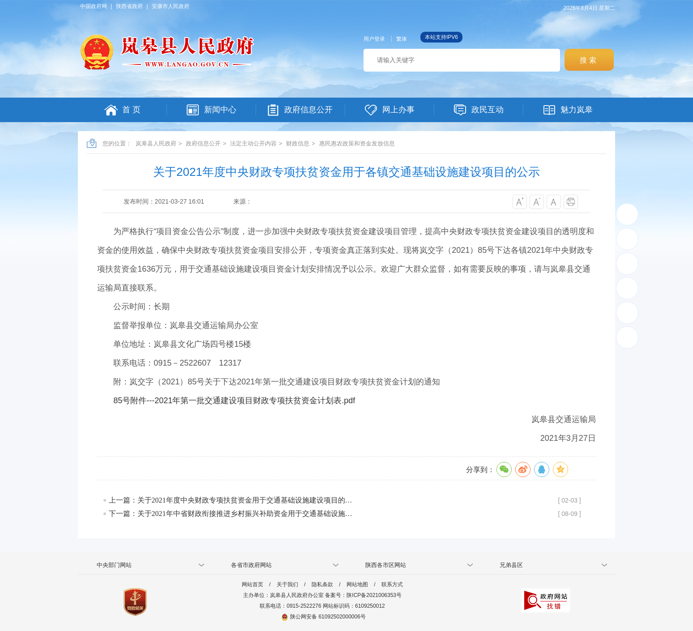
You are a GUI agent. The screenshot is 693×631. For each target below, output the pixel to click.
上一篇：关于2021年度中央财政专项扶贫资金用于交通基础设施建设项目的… (230, 500)
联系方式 (392, 584)
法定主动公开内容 (253, 143)
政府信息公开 (203, 143)
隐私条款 (322, 584)
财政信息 (297, 143)
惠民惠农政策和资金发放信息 (357, 143)
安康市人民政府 (170, 6)
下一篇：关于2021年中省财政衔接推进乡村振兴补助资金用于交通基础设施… (230, 513)
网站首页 (252, 584)
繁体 (401, 39)
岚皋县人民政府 (156, 143)
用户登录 (374, 39)
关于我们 (287, 584)
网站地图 (357, 584)
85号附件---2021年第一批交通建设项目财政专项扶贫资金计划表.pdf (234, 400)
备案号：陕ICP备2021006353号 (363, 595)
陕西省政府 (129, 6)
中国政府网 (93, 6)
